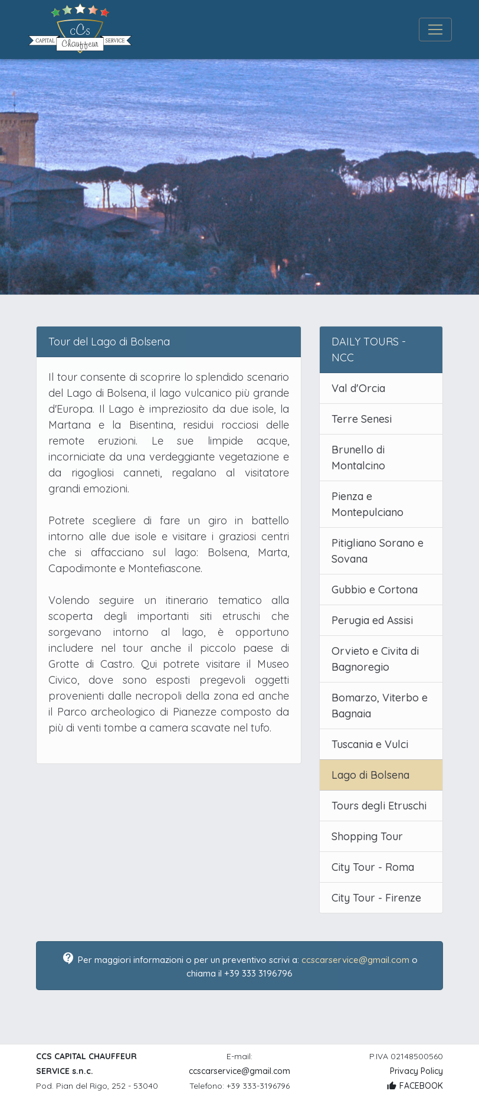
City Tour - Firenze (376, 898)
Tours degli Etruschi (379, 805)
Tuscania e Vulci (370, 744)
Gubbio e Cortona (375, 589)
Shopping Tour (367, 836)
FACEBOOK (414, 1085)
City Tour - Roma (373, 867)
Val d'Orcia (358, 388)
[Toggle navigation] (435, 29)
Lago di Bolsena (370, 775)
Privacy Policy (416, 1071)
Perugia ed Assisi (372, 620)
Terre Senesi (362, 419)
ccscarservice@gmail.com (355, 959)
